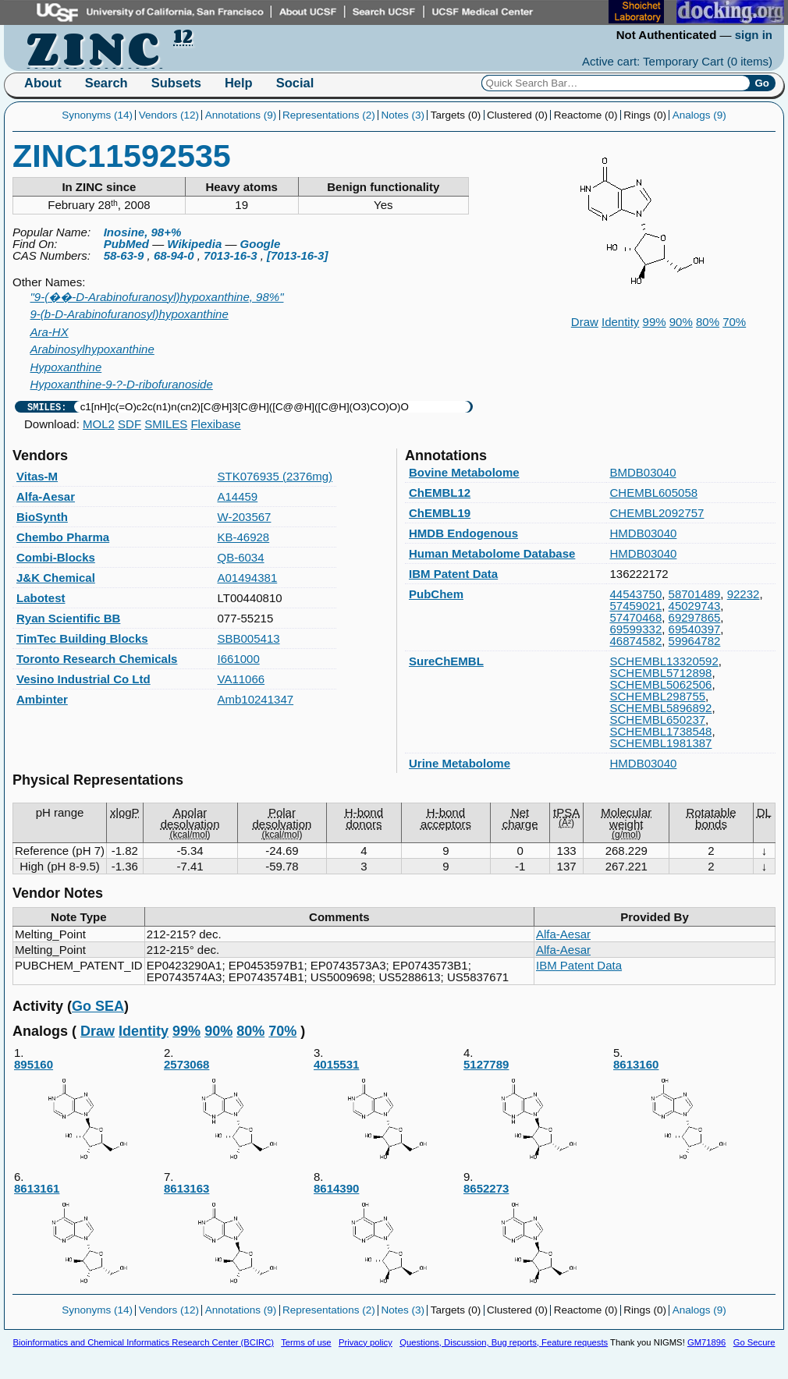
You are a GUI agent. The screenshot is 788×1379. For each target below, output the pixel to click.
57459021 (636, 605)
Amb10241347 (256, 699)
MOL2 (99, 424)
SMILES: (46, 406)
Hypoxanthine (66, 367)
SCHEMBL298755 (658, 696)
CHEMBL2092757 (657, 512)
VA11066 (241, 679)
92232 (743, 594)
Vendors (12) (169, 115)
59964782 (695, 640)
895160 (88, 1113)
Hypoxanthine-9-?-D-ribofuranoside (121, 384)
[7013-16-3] (297, 255)
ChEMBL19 (439, 512)
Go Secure (754, 1342)
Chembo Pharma (62, 537)
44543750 (636, 594)
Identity (620, 321)
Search (106, 83)
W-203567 (245, 516)
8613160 (687, 1113)
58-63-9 (124, 255)
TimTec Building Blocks (82, 638)
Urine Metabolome (459, 763)
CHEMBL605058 (654, 492)
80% (707, 321)
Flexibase (215, 424)
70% (734, 321)
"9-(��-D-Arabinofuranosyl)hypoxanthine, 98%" (157, 296)
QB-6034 (241, 557)
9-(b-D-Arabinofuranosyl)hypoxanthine (129, 314)
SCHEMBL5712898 (661, 672)
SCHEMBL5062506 (661, 684)
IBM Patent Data (453, 573)
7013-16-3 (230, 255)
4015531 (388, 1113)
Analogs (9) (699, 115)
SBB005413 (249, 638)
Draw (584, 321)
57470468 (636, 617)
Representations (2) (328, 115)
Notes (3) (402, 115)
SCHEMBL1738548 (661, 731)
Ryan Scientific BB (68, 618)
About (43, 83)
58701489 (695, 594)
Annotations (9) (241, 115)
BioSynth (42, 516)
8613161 (88, 1237)
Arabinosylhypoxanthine (92, 349)
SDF (129, 424)
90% (681, 321)
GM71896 (706, 1342)
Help (239, 83)
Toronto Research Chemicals (96, 658)
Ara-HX (49, 332)
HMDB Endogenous (463, 533)
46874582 (636, 640)
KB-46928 (244, 537)
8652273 (537, 1237)
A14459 (238, 496)
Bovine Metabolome (464, 472)
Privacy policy (365, 1342)
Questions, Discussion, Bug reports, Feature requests (503, 1342)
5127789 (537, 1113)
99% (654, 321)
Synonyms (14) (97, 115)
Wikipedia (194, 243)
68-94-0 (174, 255)
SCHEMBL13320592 (664, 661)
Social (295, 83)
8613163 (238, 1237)
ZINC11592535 (121, 156)
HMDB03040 (643, 533)
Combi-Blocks (55, 557)
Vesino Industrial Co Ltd (83, 679)
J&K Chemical (55, 577)
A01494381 (248, 577)
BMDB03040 (643, 472)
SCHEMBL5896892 (661, 707)
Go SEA (98, 1006)
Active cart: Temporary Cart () (677, 61)
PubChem (436, 594)
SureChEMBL (446, 661)
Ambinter (42, 699)
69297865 (695, 617)
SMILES (165, 424)
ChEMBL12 (439, 492)
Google (260, 243)
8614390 (388, 1237)
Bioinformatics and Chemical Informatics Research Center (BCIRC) (143, 1342)
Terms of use (306, 1342)
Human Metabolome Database (492, 553)
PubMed (126, 243)
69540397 (695, 629)
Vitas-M (37, 476)
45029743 (695, 605)
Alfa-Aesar (45, 496)
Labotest (41, 597)
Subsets (176, 83)
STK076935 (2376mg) (275, 476)
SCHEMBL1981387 (661, 743)
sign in (753, 34)
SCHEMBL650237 (658, 719)
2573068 (238, 1113)
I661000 (239, 658)
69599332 (636, 629)
